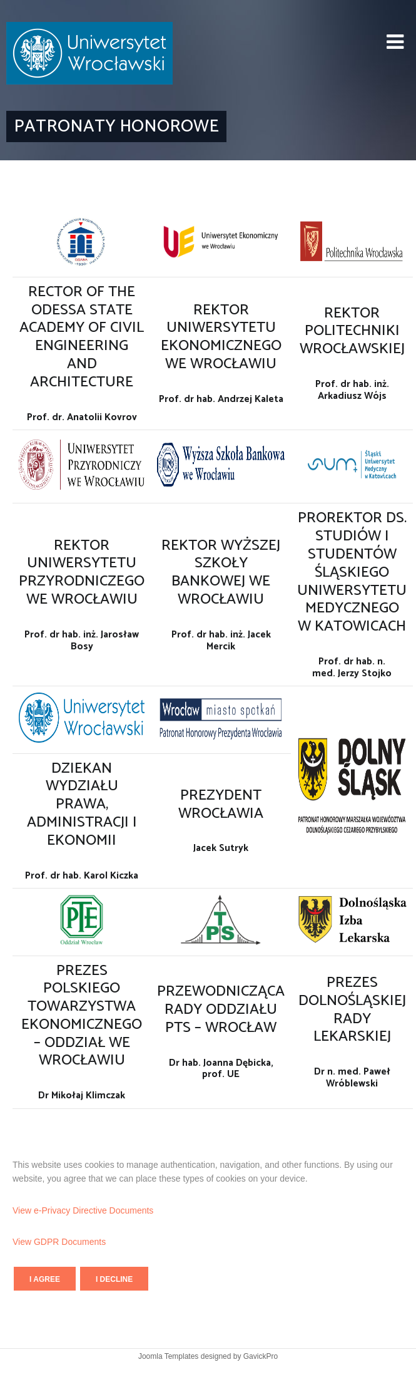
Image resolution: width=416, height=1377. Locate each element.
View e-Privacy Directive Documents (83, 1210)
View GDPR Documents (59, 1242)
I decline (114, 1279)
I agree (44, 1279)
